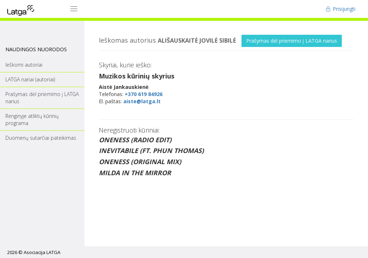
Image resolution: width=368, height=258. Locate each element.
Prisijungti (340, 8)
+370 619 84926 (143, 94)
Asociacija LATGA (42, 252)
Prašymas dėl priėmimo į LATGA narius (291, 40)
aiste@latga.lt (142, 101)
